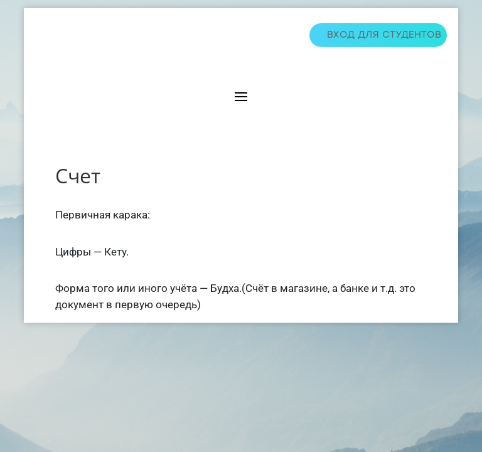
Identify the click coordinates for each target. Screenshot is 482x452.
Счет (77, 175)
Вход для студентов (384, 35)
